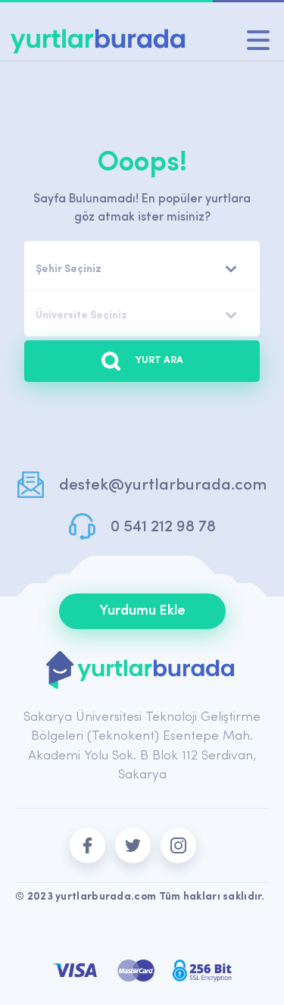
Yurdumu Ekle (142, 611)
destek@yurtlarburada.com (163, 485)
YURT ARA (142, 361)
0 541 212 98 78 (163, 527)
